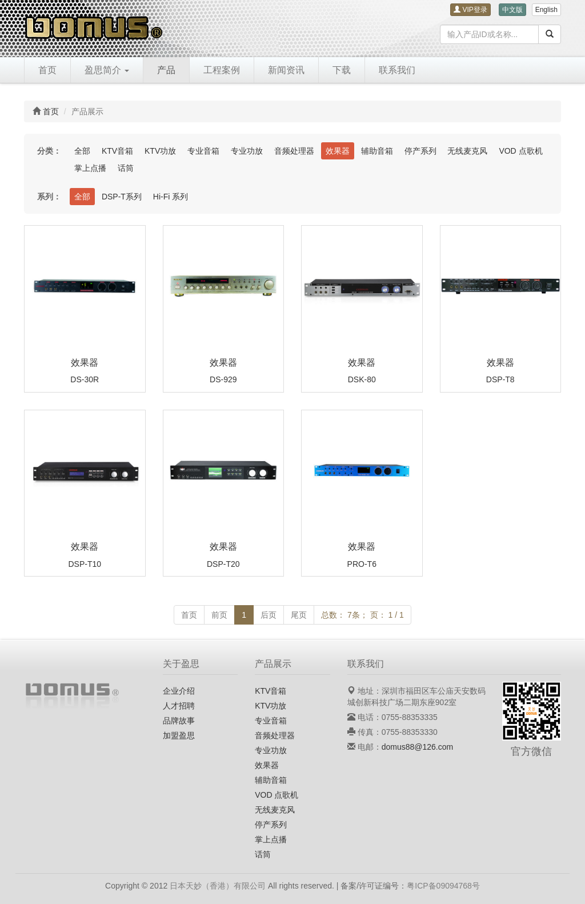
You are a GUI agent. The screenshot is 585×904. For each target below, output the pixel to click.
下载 (341, 70)
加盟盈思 (179, 735)
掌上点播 (90, 168)
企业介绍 (179, 690)
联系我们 (397, 70)
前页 (219, 614)
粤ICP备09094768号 (443, 885)
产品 (166, 70)
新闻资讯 (286, 70)
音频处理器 (294, 150)
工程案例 (221, 70)
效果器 (338, 150)
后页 (269, 614)
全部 (82, 150)
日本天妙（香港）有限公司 (218, 885)
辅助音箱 (377, 150)
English (546, 10)
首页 (47, 70)
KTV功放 (160, 150)
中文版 (512, 10)
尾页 (299, 614)
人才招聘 (179, 705)
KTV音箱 (117, 150)
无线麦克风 (467, 150)
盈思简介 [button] (107, 70)
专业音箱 (203, 150)
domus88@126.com (418, 746)
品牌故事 (179, 720)
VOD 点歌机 (520, 150)
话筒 (126, 168)
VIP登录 (470, 10)
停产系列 (420, 150)
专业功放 (247, 150)
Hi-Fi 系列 (170, 196)
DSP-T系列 (122, 196)
